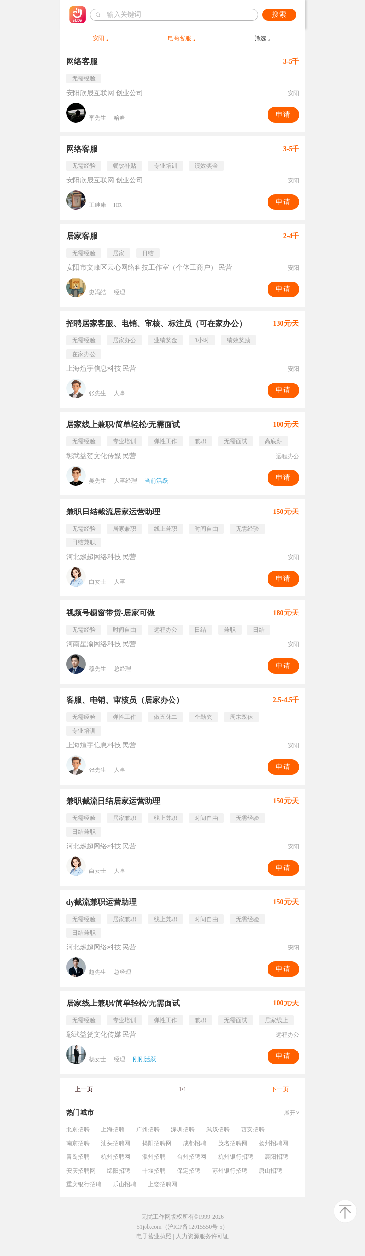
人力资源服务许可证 (202, 1236)
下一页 (280, 1089)
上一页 (84, 1089)
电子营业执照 (153, 1236)
